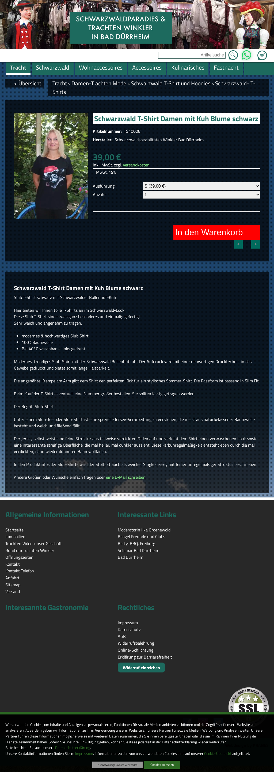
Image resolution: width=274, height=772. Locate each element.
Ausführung (104, 186)
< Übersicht (27, 83)
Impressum (84, 753)
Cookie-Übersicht (217, 753)
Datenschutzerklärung (72, 748)
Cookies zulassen (162, 764)
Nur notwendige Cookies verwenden (117, 765)
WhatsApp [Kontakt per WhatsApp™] (246, 53)
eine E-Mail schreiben (126, 477)
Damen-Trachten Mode (98, 83)
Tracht (59, 83)
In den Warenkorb (209, 232)
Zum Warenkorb (262, 52)
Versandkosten (136, 165)
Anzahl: (99, 194)
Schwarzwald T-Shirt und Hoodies (171, 83)
